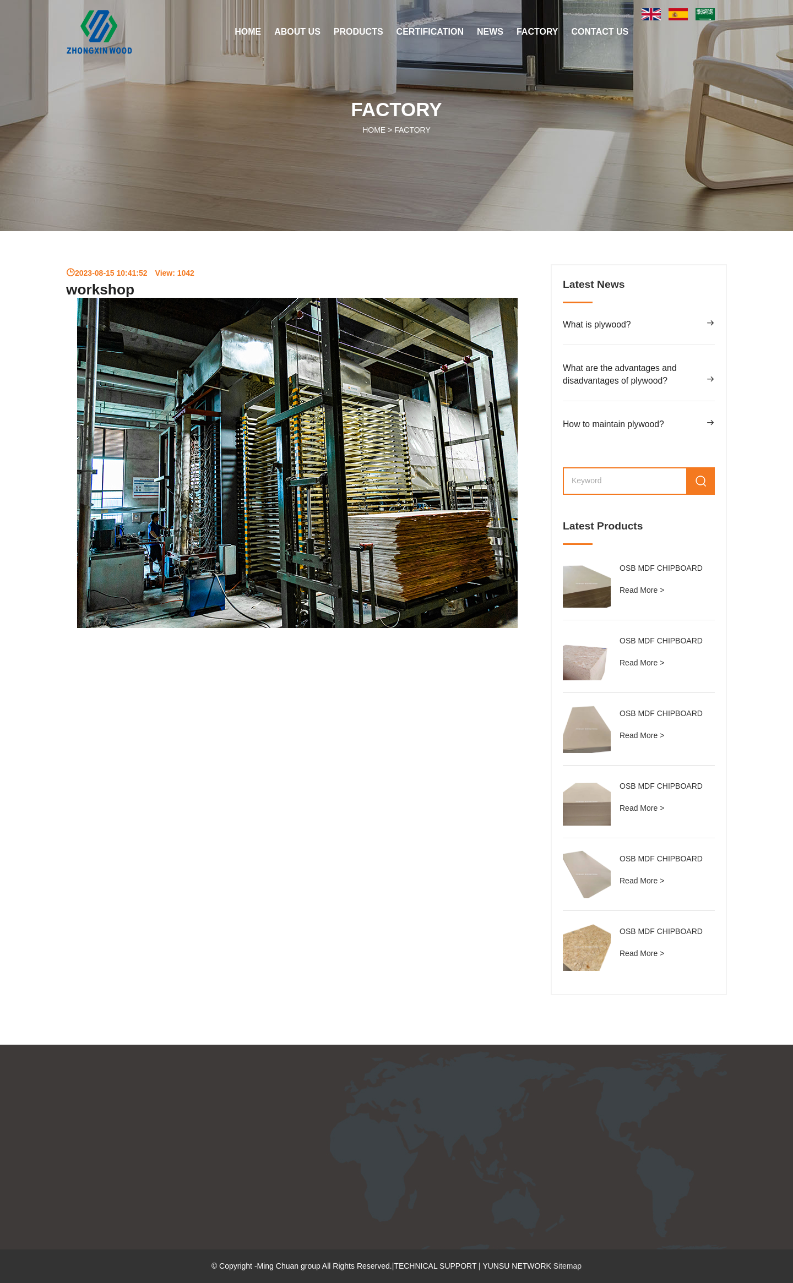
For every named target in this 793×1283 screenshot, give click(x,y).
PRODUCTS (358, 31)
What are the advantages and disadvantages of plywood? (620, 374)
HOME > (396, 129)
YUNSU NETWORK (517, 1266)
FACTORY (537, 31)
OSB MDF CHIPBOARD (661, 568)
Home (248, 31)
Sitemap (567, 1266)
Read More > (642, 590)
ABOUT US (297, 31)
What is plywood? (597, 324)
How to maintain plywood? (613, 424)
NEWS (490, 31)
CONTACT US (600, 31)
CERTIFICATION (430, 31)
